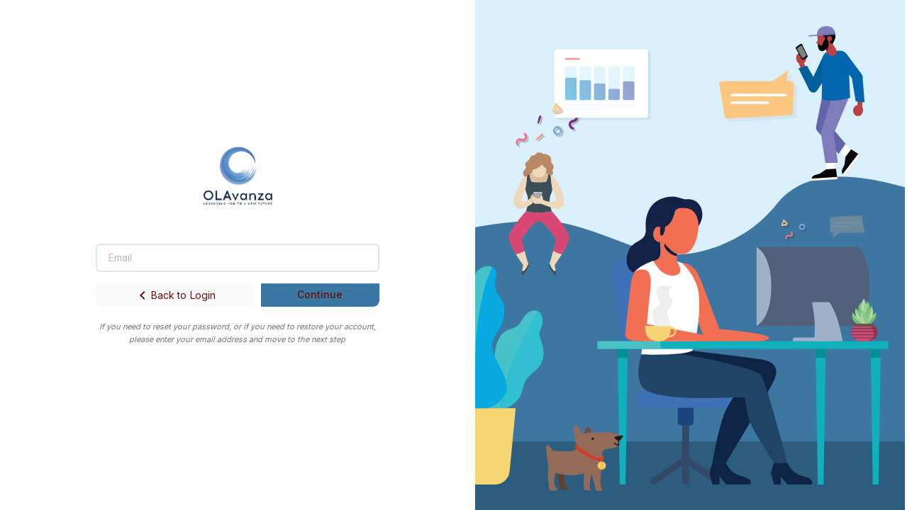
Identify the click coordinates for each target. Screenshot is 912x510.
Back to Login (175, 295)
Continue (320, 294)
